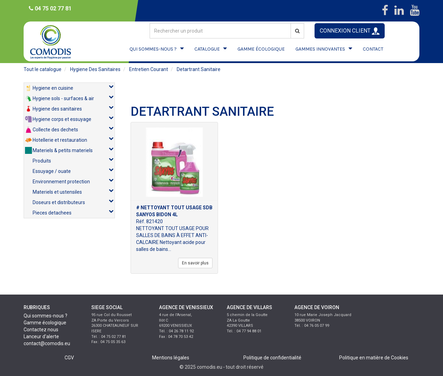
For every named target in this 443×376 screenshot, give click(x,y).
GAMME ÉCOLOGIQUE (261, 49)
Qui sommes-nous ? (45, 315)
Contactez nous (41, 329)
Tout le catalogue (42, 69)
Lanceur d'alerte (41, 336)
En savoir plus (195, 263)
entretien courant (148, 69)
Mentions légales (170, 357)
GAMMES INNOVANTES (320, 49)
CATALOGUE (207, 49)
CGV (69, 357)
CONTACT (373, 49)
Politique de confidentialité (272, 357)
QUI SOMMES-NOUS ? (153, 49)
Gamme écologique (45, 322)
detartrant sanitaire (198, 69)
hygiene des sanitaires (95, 69)
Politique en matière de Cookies (373, 357)
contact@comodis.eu (47, 343)
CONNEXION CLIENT (349, 31)
